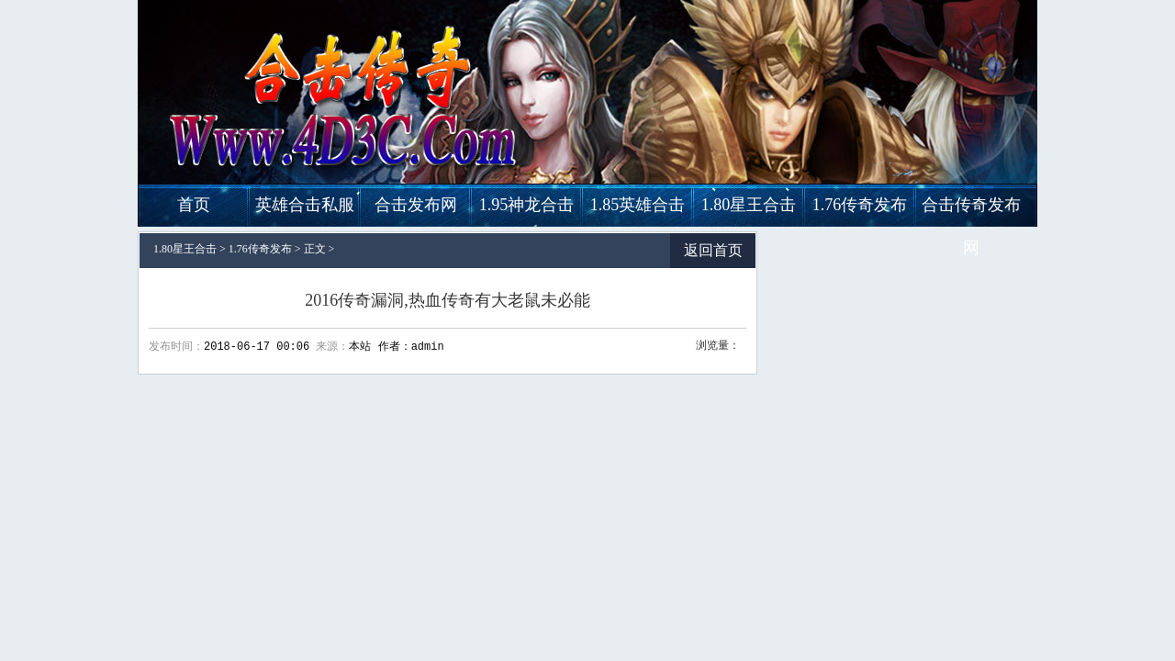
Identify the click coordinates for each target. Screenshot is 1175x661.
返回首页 (713, 250)
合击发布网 (416, 205)
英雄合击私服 (304, 205)
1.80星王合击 (749, 205)
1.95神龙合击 (527, 205)
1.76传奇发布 (860, 205)
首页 (193, 205)
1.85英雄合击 (638, 205)
